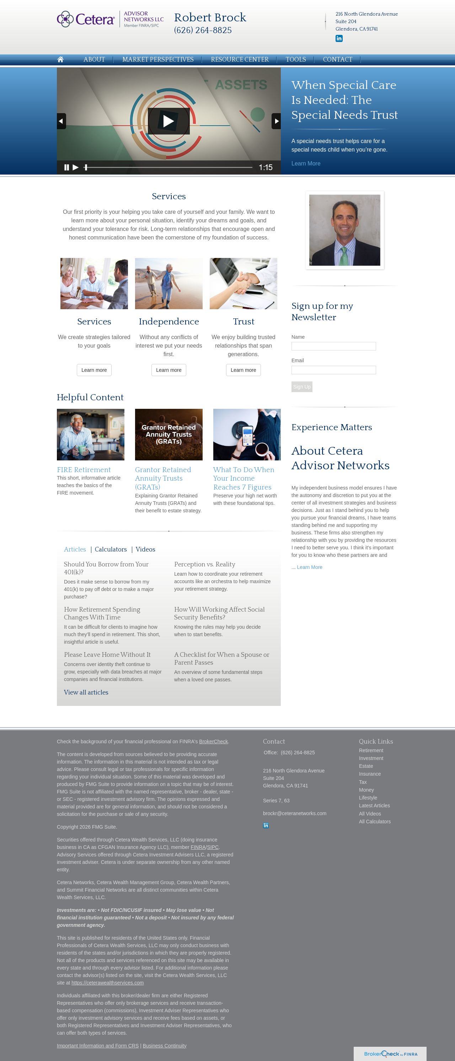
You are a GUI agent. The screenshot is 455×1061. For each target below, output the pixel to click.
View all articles (86, 692)
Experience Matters (331, 427)
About (94, 59)
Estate (366, 766)
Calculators (111, 549)
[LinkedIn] (339, 40)
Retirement (371, 750)
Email (297, 360)
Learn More (306, 163)
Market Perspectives (158, 59)
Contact (338, 59)
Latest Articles (374, 805)
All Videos (370, 814)
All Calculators (375, 821)
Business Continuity (165, 1046)
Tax (363, 782)
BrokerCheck (213, 741)
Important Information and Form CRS (98, 1046)
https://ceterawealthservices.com (107, 983)
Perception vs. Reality (204, 564)
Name (298, 337)
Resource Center (240, 59)
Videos (145, 549)
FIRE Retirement (84, 470)
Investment (371, 758)
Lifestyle (368, 798)
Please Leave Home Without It (107, 655)
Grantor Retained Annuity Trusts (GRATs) (163, 478)
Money (366, 790)
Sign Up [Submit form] (302, 387)
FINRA (198, 847)
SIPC (213, 847)
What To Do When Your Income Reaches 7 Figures (243, 478)
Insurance (370, 774)
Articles (75, 549)
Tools (296, 59)
